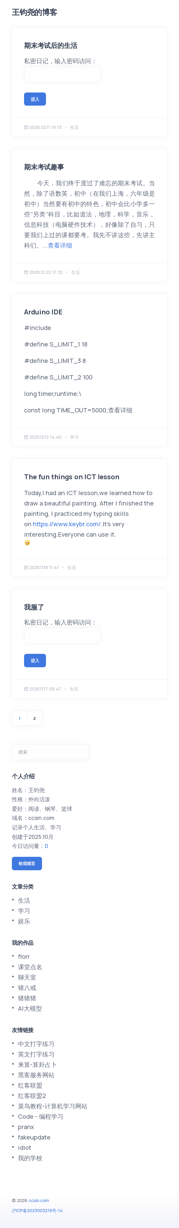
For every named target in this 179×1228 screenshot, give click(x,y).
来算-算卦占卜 (37, 1064)
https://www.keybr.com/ (67, 524)
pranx (26, 1127)
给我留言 (27, 863)
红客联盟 (30, 1085)
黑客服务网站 (36, 1075)
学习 (24, 911)
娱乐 (24, 921)
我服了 (34, 607)
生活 (24, 900)
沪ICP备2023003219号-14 (37, 1210)
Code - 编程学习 (40, 1116)
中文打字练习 (36, 1044)
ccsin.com (39, 1200)
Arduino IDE (43, 312)
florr (24, 956)
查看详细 (60, 245)
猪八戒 (27, 987)
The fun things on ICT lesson (71, 476)
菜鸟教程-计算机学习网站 (52, 1106)
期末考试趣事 (44, 167)
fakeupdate (34, 1137)
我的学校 (30, 1158)
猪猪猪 (27, 998)
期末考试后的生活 (50, 45)
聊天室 (27, 977)
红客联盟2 (32, 1096)
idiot (24, 1147)
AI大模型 (30, 1008)
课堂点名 (30, 967)
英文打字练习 (36, 1054)
